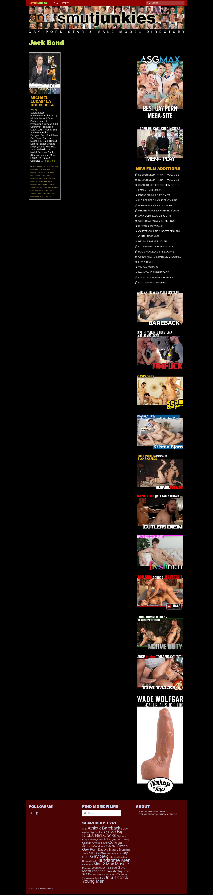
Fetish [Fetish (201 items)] (110, 853)
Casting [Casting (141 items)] (126, 839)
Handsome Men (36, 178)
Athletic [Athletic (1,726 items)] (94, 828)
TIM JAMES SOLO (148, 267)
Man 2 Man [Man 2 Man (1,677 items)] (103, 864)
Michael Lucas (41, 187)
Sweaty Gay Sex (48, 193)
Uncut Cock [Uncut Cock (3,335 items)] (116, 877)
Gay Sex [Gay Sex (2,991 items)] (99, 856)
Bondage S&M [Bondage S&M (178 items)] (96, 839)
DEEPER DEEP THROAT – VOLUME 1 (158, 180)
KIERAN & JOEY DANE (150, 226)
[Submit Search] (148, 3)
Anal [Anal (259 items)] (84, 828)
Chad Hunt (41, 172)
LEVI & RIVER (145, 262)
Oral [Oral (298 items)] (94, 867)
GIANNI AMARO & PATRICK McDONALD (159, 257)
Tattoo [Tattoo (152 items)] (114, 875)
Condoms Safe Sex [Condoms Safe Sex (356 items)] (105, 846)
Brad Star (42, 169)
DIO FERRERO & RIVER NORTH (155, 246)
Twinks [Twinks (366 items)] (98, 878)
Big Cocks (46, 166)
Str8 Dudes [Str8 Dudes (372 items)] (89, 874)
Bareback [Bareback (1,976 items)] (111, 828)
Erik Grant (46, 175)
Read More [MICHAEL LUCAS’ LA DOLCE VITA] (49, 160)
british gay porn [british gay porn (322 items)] (113, 839)
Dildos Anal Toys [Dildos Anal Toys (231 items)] (97, 853)
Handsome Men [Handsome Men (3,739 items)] (113, 860)
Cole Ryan (50, 172)
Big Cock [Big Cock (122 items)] (85, 832)
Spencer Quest (36, 193)
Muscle (50, 187)
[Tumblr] (36, 812)
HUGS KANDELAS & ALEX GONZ (156, 251)
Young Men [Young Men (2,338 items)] (93, 881)
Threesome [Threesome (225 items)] (88, 878)
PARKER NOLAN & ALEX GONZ (155, 205)
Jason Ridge (42, 184)
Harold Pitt (47, 178)
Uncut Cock (34, 196)
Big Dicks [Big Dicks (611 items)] (109, 832)
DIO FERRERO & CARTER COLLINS (157, 200)
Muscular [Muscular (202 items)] (86, 868)
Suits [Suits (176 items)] (99, 875)
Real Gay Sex (47, 190)
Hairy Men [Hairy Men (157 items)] (113, 857)
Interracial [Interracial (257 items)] (87, 864)
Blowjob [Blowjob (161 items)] (85, 839)
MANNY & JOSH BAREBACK (153, 272)
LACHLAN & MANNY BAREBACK (155, 277)
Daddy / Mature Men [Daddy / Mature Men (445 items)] (111, 849)
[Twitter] (31, 812)
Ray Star (38, 190)
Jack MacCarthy (41, 181)
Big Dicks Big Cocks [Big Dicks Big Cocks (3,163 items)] (103, 833)
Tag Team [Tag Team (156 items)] (106, 875)
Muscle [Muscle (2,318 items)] (122, 863)
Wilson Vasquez (46, 196)
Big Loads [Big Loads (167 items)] (121, 836)
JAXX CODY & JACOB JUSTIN (154, 215)
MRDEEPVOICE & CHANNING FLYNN (158, 210)
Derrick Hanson (36, 175)
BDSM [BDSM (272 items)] (124, 828)
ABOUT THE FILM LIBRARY (154, 811)
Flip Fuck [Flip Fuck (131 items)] (117, 853)
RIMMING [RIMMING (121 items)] (101, 868)
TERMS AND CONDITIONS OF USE (158, 814)
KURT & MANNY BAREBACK (153, 282)
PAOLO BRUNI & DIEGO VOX (154, 195)
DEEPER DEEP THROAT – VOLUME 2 (158, 174)
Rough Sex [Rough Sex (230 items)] (112, 868)
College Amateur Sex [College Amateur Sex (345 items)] (95, 842)
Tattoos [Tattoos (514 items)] (122, 874)
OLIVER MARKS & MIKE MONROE (156, 221)
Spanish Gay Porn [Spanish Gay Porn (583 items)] (117, 871)
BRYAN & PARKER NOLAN (152, 241)
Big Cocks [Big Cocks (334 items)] (96, 832)
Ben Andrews (37, 166)
